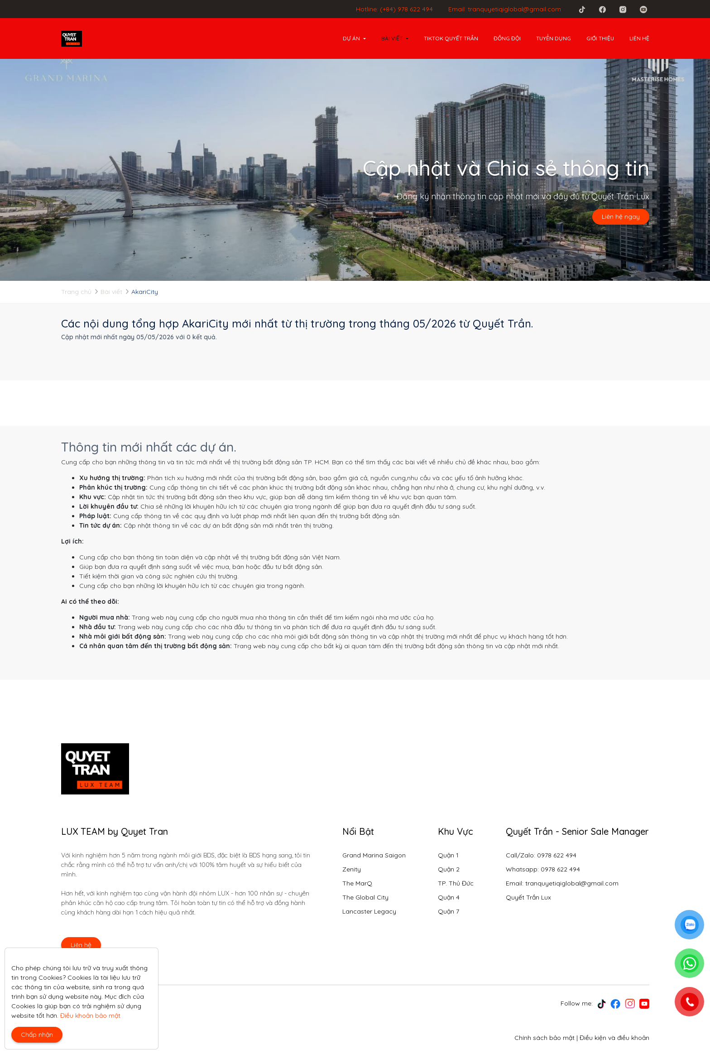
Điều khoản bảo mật (90, 1015)
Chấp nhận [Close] (37, 1034)
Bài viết (392, 38)
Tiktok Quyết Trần (451, 38)
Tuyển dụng (553, 38)
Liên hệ (639, 38)
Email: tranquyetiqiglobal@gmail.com (504, 9)
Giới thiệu (600, 38)
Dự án (351, 38)
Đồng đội (507, 38)
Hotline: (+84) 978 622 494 (394, 9)
